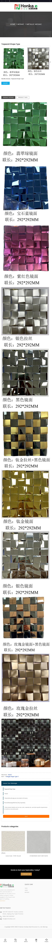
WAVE (10, 775)
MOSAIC (21, 24)
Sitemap (45, 927)
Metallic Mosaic (34, 24)
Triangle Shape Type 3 (11, 777)
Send (26, 816)
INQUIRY (5, 83)
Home (12, 24)
